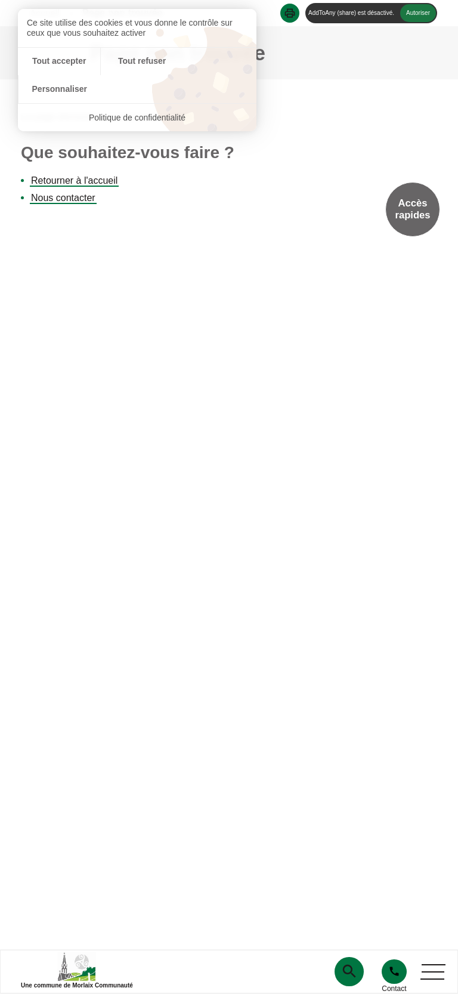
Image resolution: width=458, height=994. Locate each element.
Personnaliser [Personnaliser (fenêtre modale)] (217, 61)
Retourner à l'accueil (74, 180)
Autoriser (418, 13)
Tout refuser (137, 61)
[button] (289, 13)
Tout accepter (57, 61)
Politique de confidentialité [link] (137, 89)
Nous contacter (63, 198)
